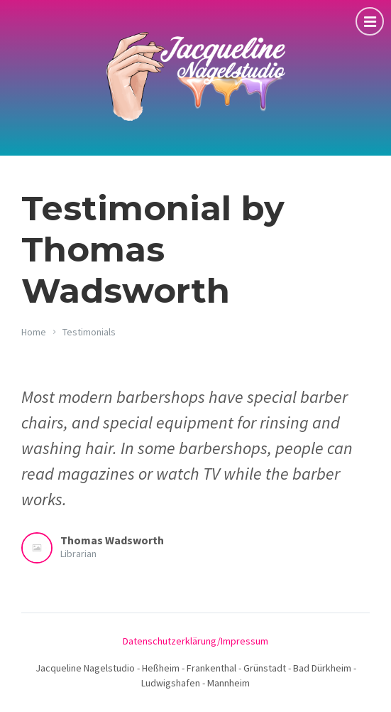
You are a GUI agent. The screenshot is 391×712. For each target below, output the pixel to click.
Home (33, 331)
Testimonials (89, 331)
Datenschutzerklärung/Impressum (195, 641)
